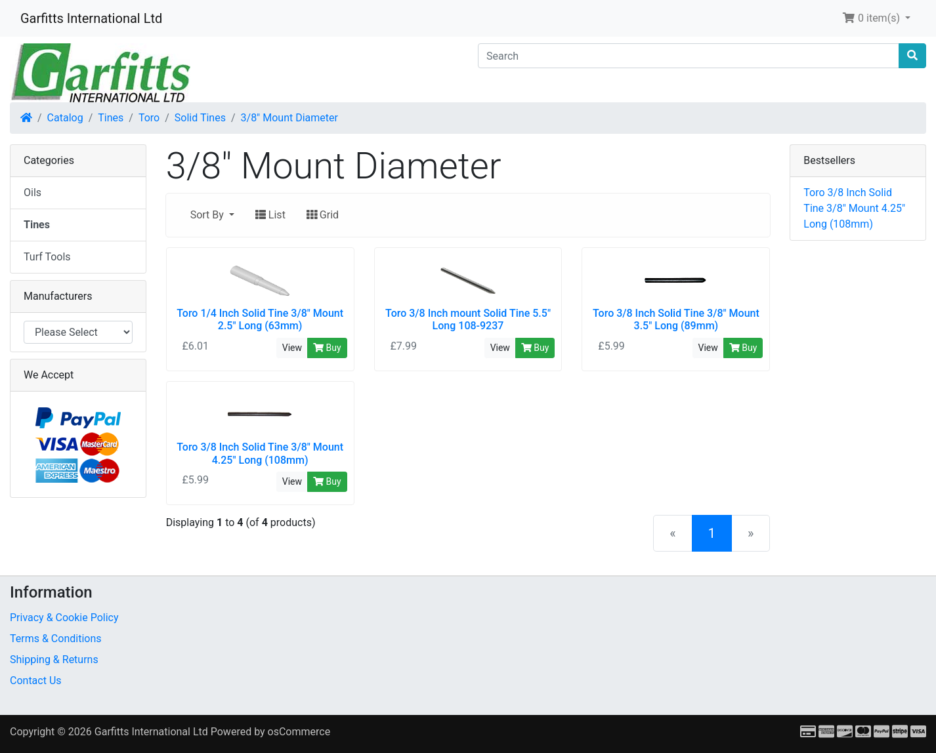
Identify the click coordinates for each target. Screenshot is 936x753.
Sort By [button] (208, 215)
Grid (323, 215)
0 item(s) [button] (872, 18)
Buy (327, 347)
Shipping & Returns (54, 659)
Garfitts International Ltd (91, 18)
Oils (32, 192)
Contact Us (36, 680)
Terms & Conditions (56, 638)
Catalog (65, 118)
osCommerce (299, 731)
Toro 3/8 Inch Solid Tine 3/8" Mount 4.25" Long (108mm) (854, 208)
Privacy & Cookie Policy (64, 617)
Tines (110, 118)
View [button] (292, 347)
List (270, 215)
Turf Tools (47, 257)
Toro (149, 118)
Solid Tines (200, 118)
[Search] (688, 55)
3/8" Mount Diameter (289, 118)
